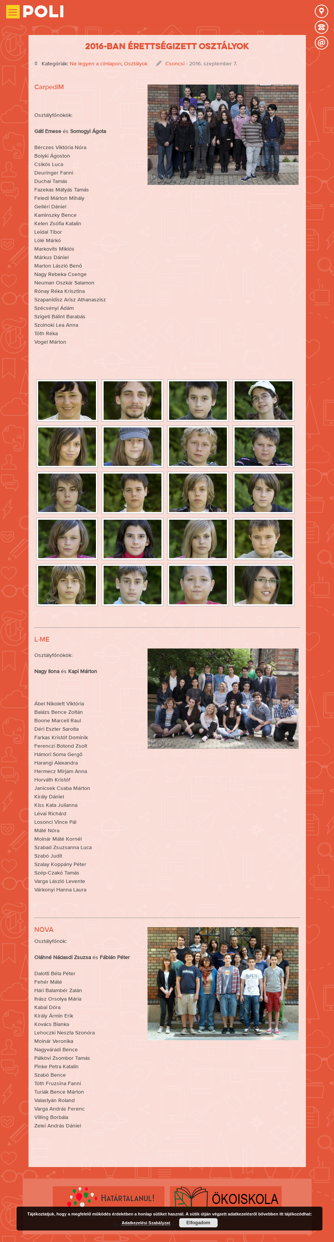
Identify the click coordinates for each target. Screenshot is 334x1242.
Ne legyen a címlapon (95, 63)
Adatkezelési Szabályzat (146, 1222)
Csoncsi (175, 63)
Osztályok (136, 63)
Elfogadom (198, 1222)
